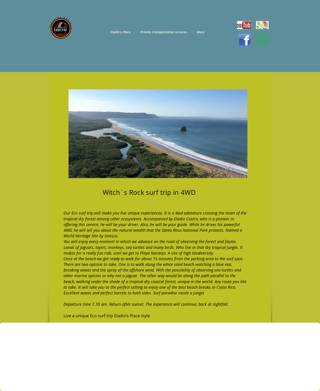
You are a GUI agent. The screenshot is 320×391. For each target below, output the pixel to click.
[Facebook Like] (243, 386)
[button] (158, 133)
